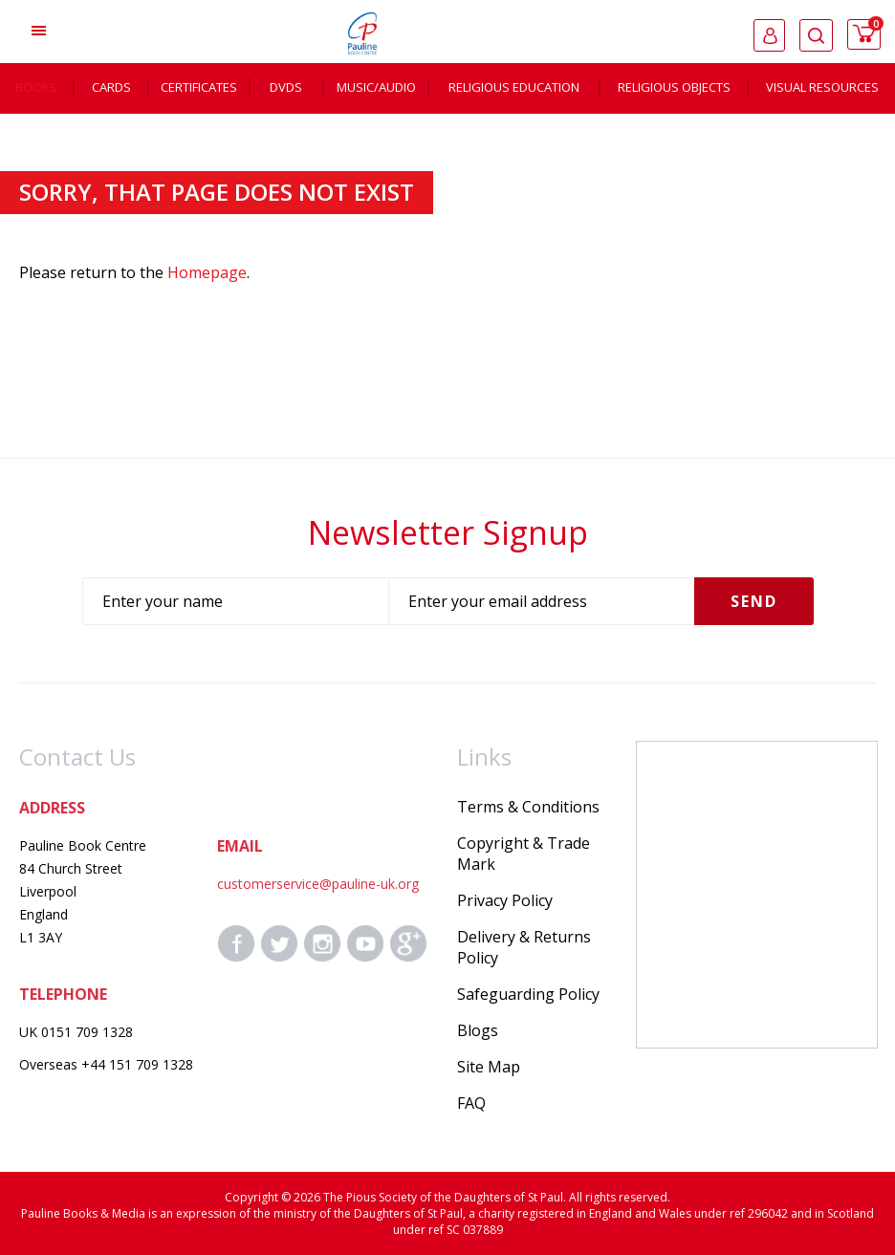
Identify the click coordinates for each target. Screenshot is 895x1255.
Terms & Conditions (528, 806)
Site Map (488, 1066)
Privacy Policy (505, 900)
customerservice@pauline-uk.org (318, 884)
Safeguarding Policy (528, 994)
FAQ (471, 1103)
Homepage (207, 272)
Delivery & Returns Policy (524, 947)
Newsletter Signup (448, 532)
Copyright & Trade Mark (523, 854)
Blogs (477, 1030)
